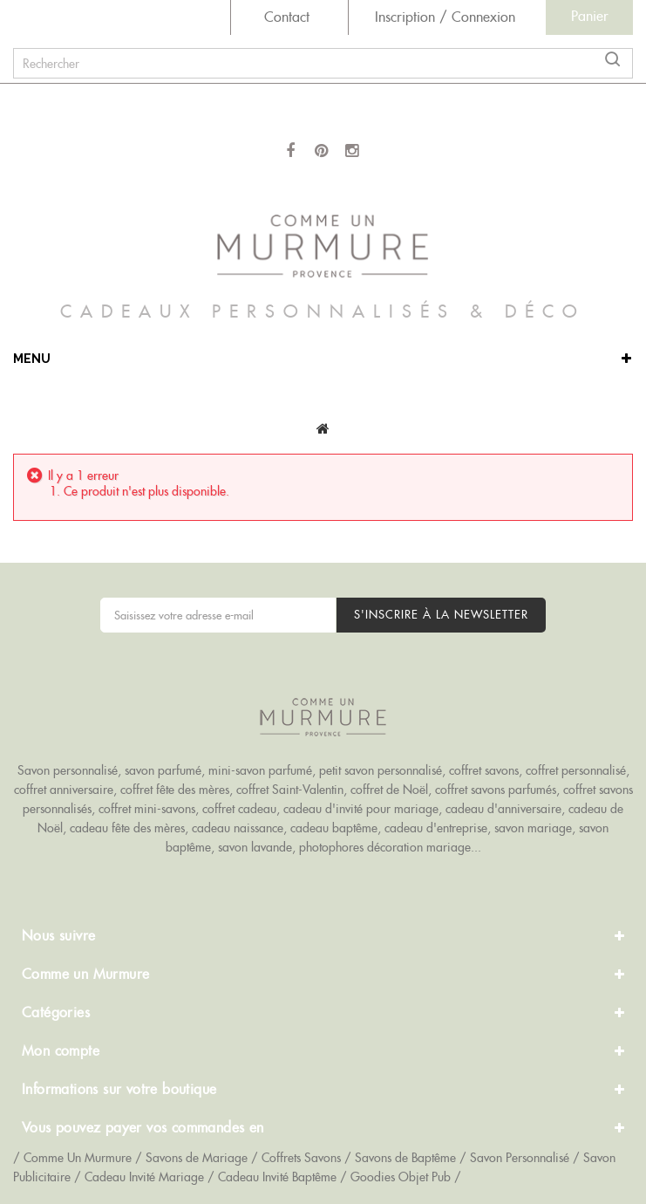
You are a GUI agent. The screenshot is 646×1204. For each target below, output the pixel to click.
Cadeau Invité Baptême (277, 1177)
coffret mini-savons (147, 809)
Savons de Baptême (405, 1158)
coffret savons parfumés (495, 789)
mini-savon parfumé (260, 770)
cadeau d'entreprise (435, 828)
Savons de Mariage (197, 1158)
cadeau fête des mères (127, 828)
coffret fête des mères (174, 789)
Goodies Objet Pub (400, 1177)
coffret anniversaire (63, 789)
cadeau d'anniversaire (503, 809)
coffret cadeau (239, 809)
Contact (286, 17)
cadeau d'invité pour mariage (361, 809)
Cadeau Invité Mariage (144, 1177)
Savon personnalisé (67, 770)
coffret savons (484, 770)
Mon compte (60, 1051)
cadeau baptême (333, 828)
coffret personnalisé (576, 770)
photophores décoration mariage (385, 847)
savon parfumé (163, 770)
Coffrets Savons (301, 1158)
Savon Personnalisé (519, 1158)
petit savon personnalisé (380, 770)
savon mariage (533, 828)
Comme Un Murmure (78, 1158)
